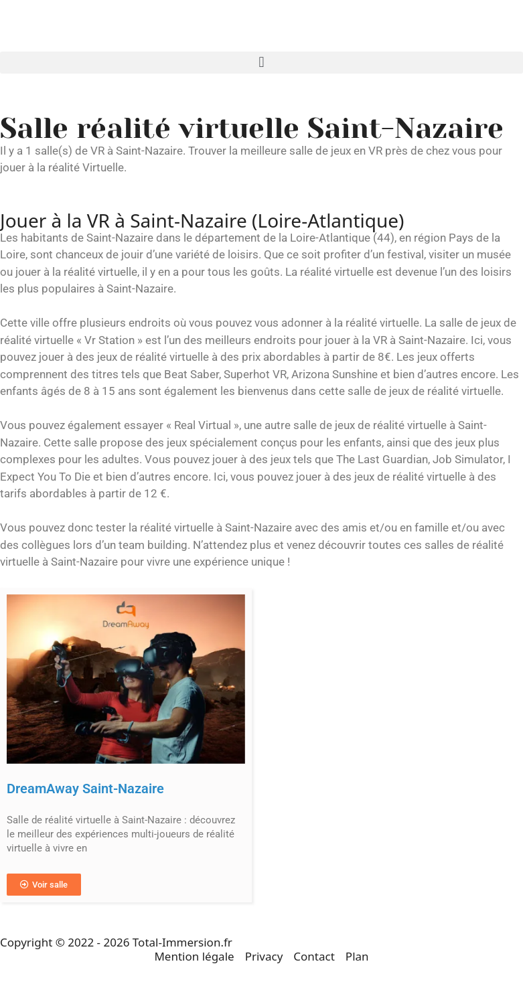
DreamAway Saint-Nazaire (85, 789)
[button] (261, 63)
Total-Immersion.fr (182, 942)
